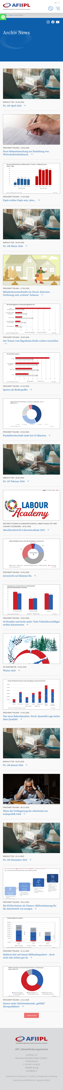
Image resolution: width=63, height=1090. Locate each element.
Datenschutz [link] (11, 1076)
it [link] (59, 3)
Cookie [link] (32, 1076)
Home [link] (11, 15)
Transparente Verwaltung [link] (47, 1076)
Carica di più (31, 1015)
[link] (3, 17)
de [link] (55, 3)
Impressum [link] (22, 1076)
